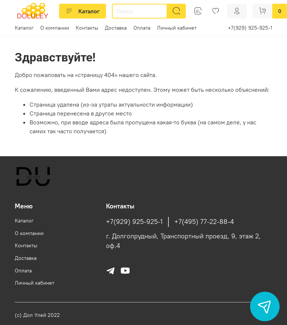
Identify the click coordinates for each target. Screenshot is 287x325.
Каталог (82, 11)
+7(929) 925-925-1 (250, 27)
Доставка (116, 27)
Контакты (87, 27)
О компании (54, 27)
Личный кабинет (177, 27)
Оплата (141, 27)
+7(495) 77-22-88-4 (204, 222)
